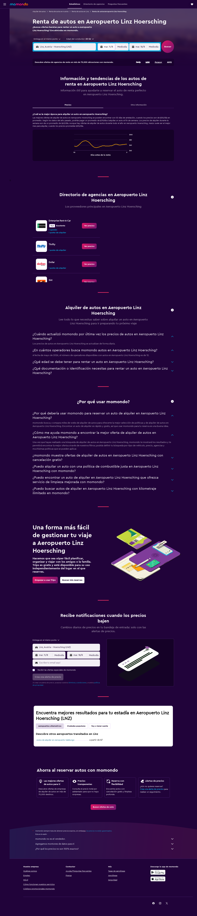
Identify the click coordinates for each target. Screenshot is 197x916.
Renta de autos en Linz (80, 11)
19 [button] (67, 92)
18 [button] (61, 92)
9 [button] (94, 79)
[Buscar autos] (4, 24)
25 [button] (60, 99)
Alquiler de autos (39, 11)
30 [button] (94, 99)
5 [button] (67, 79)
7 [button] (80, 79)
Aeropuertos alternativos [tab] (49, 726)
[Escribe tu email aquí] (69, 663)
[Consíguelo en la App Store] (157, 878)
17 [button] (54, 92)
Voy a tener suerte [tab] (99, 726)
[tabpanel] (103, 140)
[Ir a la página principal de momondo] (19, 4)
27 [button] (74, 99)
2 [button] (94, 73)
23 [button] (94, 92)
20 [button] (74, 92)
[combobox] (46, 39)
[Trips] (4, 32)
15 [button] (87, 86)
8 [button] (87, 79)
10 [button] (54, 86)
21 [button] (81, 92)
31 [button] (54, 106)
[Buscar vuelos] (4, 13)
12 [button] (67, 86)
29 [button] (87, 99)
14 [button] (81, 86)
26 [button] (67, 99)
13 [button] (74, 86)
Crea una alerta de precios (151, 789)
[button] (5, 4)
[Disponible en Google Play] (157, 872)
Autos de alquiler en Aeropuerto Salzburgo (55, 740)
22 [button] (87, 92)
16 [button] (94, 86)
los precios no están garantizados (99, 831)
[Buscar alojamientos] (4, 18)
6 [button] (74, 79)
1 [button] (87, 73)
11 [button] (60, 86)
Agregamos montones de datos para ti (104, 844)
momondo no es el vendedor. (104, 839)
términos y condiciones (77, 682)
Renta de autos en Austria (58, 11)
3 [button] (54, 79)
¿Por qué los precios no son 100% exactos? (104, 849)
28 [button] (80, 99)
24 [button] (54, 99)
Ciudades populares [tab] (76, 726)
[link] (89, 226)
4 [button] (60, 79)
